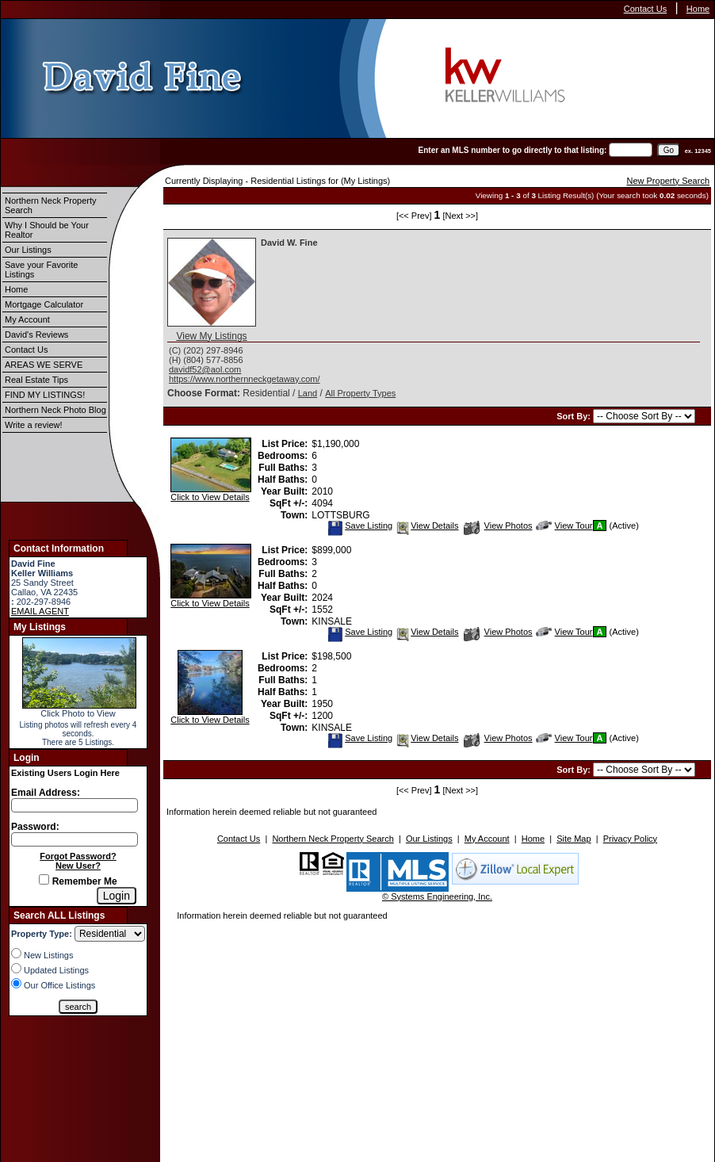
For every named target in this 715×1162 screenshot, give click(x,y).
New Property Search (667, 180)
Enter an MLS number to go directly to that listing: (513, 150)
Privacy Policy (630, 838)
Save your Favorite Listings (41, 269)
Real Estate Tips (36, 379)
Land (307, 393)
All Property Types (360, 393)
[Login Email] (74, 805)
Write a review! (34, 425)
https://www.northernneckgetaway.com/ (244, 379)
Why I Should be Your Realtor (47, 229)
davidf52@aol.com (205, 369)
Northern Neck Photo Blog (55, 410)
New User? (78, 865)
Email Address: (45, 792)
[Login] (116, 895)
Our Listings (28, 249)
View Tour (564, 525)
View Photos (498, 525)
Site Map (573, 838)
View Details (426, 525)
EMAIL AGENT (40, 611)
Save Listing (359, 525)
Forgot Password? (78, 856)
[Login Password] (74, 839)
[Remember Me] (44, 879)
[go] (668, 150)
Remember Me (78, 881)
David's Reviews (36, 334)
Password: (35, 826)
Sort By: (574, 416)
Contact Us (645, 8)
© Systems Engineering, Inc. (437, 896)
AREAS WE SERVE (43, 364)
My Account (27, 319)
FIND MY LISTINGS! (45, 394)
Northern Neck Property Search (51, 205)
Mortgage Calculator (44, 304)
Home (697, 8)
